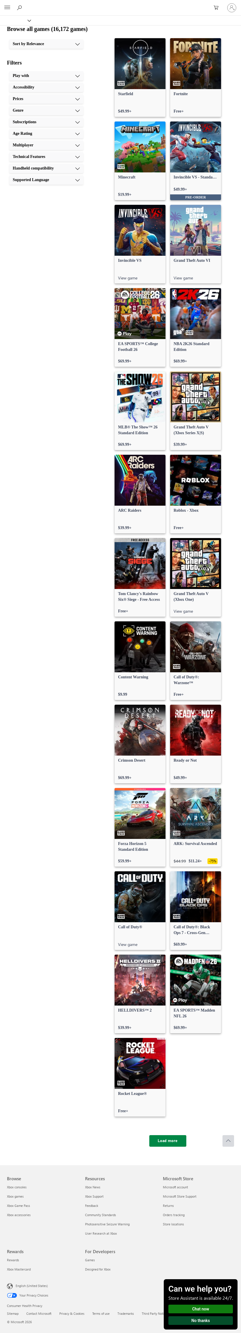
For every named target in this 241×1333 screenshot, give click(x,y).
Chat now (200, 1309)
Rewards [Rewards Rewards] (13, 1260)
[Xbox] (15, 20)
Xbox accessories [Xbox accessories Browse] (19, 1215)
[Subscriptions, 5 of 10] (46, 122)
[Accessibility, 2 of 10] (46, 87)
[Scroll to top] (228, 1141)
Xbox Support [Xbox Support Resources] (94, 1196)
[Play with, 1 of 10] (46, 75)
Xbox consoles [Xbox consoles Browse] (17, 1187)
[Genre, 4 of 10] (46, 110)
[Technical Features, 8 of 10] (46, 156)
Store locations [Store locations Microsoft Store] (173, 1224)
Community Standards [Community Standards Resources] (100, 1215)
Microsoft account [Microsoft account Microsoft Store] (175, 1187)
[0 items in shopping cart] (218, 8)
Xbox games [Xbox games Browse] (15, 1196)
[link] (140, 77)
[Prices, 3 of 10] (46, 99)
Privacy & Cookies (71, 1313)
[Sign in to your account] (232, 8)
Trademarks (125, 1313)
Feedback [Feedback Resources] (91, 1205)
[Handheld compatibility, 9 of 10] (46, 168)
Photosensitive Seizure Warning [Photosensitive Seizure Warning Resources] (107, 1224)
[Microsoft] (120, 4)
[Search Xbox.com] (20, 7)
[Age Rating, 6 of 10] (46, 133)
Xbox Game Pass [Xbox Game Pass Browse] (18, 1205)
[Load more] (167, 1141)
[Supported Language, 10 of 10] (46, 180)
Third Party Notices (155, 1313)
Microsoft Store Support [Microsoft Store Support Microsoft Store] (179, 1196)
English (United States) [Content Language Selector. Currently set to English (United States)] (32, 1286)
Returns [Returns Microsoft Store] (168, 1205)
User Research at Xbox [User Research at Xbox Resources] (101, 1233)
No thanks (201, 1320)
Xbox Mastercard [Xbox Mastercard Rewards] (19, 1269)
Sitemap (13, 1313)
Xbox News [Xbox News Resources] (92, 1187)
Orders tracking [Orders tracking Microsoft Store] (174, 1215)
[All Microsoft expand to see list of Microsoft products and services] (7, 8)
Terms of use (101, 1313)
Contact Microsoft (38, 1313)
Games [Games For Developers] (90, 1260)
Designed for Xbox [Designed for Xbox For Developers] (98, 1269)
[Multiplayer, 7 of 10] (46, 145)
